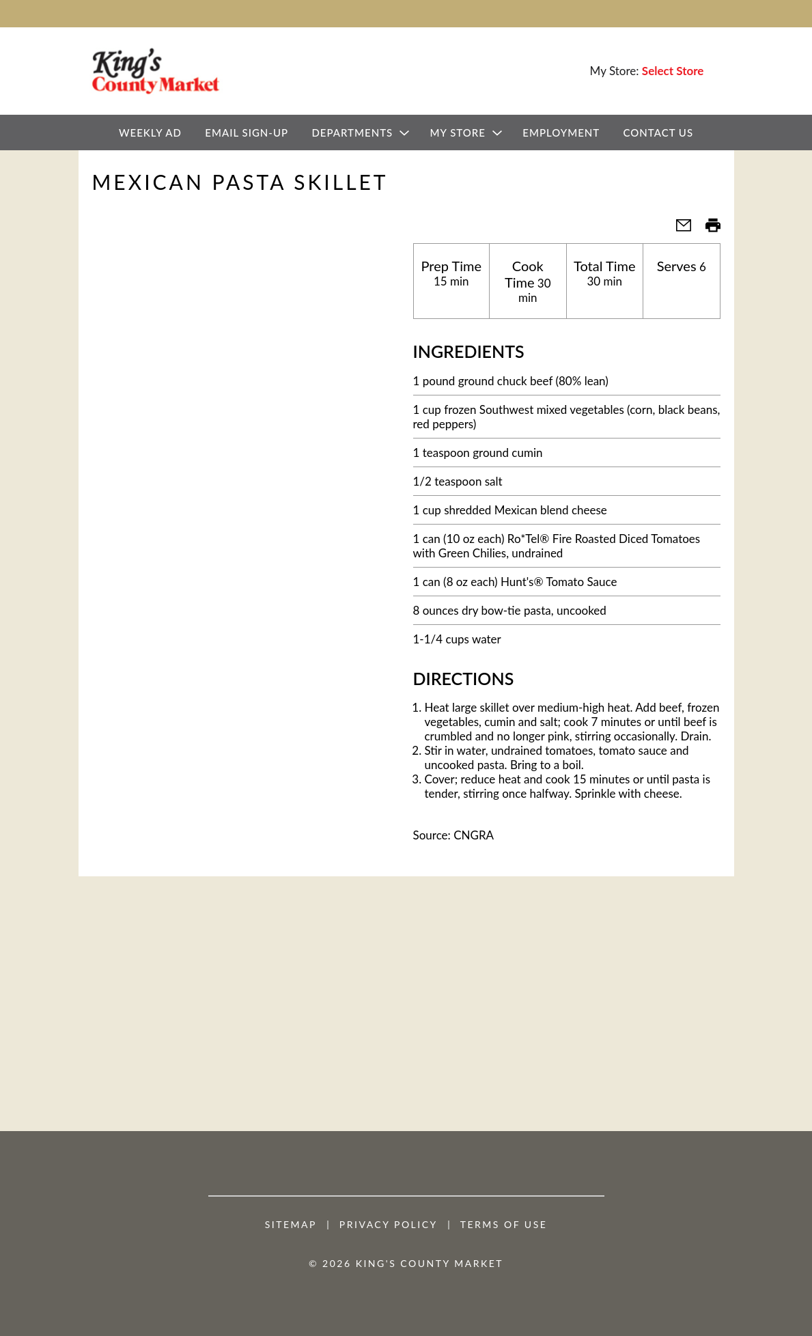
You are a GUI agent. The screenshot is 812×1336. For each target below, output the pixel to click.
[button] (678, 229)
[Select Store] (674, 71)
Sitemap (291, 1224)
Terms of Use (504, 1224)
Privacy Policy (388, 1224)
